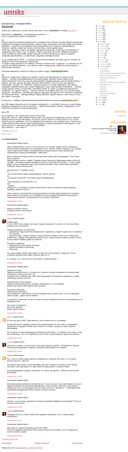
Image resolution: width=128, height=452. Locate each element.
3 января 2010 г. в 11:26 (14, 338)
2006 (100, 104)
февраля (103, 64)
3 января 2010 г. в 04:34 (14, 263)
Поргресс (103, 89)
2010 (100, 42)
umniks (14, 11)
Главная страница (42, 443)
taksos (9, 317)
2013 (100, 35)
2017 (100, 30)
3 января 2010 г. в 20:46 (14, 407)
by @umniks (121, 116)
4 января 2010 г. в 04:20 (14, 435)
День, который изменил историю (112, 73)
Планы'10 (103, 95)
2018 (100, 28)
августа (103, 51)
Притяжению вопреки (108, 93)
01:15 (15, 131)
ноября (103, 46)
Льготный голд (105, 84)
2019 (100, 26)
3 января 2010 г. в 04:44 (14, 313)
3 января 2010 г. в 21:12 (14, 420)
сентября (104, 48)
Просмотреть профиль (108, 133)
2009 (100, 98)
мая (102, 57)
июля (102, 53)
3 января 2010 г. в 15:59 (14, 393)
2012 (100, 37)
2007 (100, 102)
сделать (71, 30)
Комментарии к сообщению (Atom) (29, 448)
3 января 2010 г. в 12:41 (14, 351)
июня (102, 55)
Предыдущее (77, 443)
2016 (100, 33)
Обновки (103, 86)
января (103, 66)
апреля (103, 60)
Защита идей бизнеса (108, 77)
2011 (100, 39)
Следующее (6, 443)
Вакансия (7, 26)
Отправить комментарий (10, 439)
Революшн (104, 69)
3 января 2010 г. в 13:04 (14, 376)
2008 (100, 100)
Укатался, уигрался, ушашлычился (113, 82)
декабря (103, 44)
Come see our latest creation (110, 75)
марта (102, 62)
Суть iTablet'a (105, 71)
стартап (8, 134)
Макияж (103, 80)
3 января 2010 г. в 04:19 (14, 201)
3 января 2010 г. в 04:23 (14, 214)
